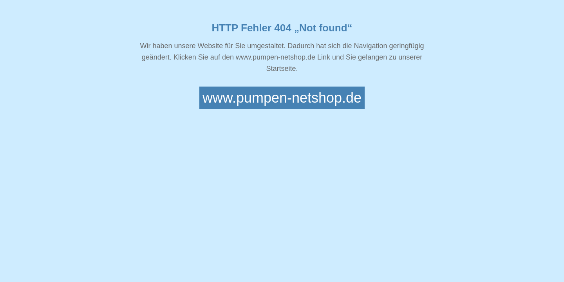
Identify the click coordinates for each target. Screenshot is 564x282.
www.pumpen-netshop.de (282, 98)
